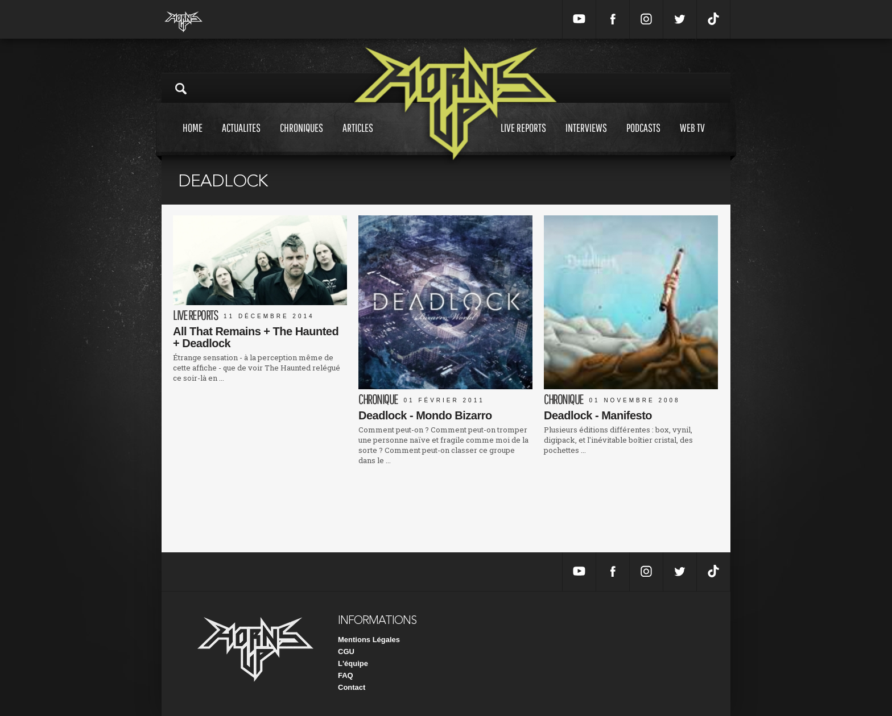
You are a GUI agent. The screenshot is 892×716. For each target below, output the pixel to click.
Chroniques (301, 138)
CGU (346, 651)
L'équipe (353, 663)
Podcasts (643, 138)
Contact (351, 687)
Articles (358, 138)
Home (192, 138)
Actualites (241, 138)
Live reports (523, 138)
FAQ (345, 675)
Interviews (586, 138)
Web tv (692, 138)
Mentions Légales (369, 639)
